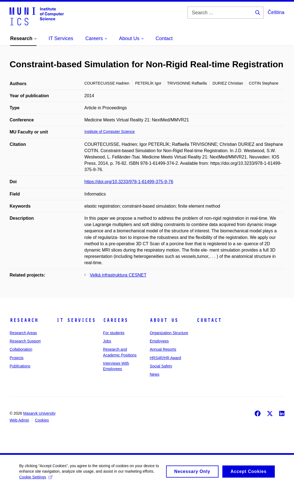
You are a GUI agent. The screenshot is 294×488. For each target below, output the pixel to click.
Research (24, 320)
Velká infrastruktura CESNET (118, 275)
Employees (159, 341)
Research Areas (23, 333)
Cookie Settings (35, 480)
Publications (20, 366)
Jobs (107, 341)
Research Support (25, 341)
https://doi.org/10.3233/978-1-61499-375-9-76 (128, 181)
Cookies (42, 420)
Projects (17, 358)
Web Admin (19, 420)
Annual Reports (163, 349)
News (154, 374)
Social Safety (161, 366)
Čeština (276, 12)
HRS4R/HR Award (165, 358)
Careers (115, 320)
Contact (209, 320)
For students (113, 333)
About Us (164, 320)
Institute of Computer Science (109, 131)
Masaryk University (39, 413)
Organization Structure (169, 333)
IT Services (76, 320)
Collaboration (21, 349)
